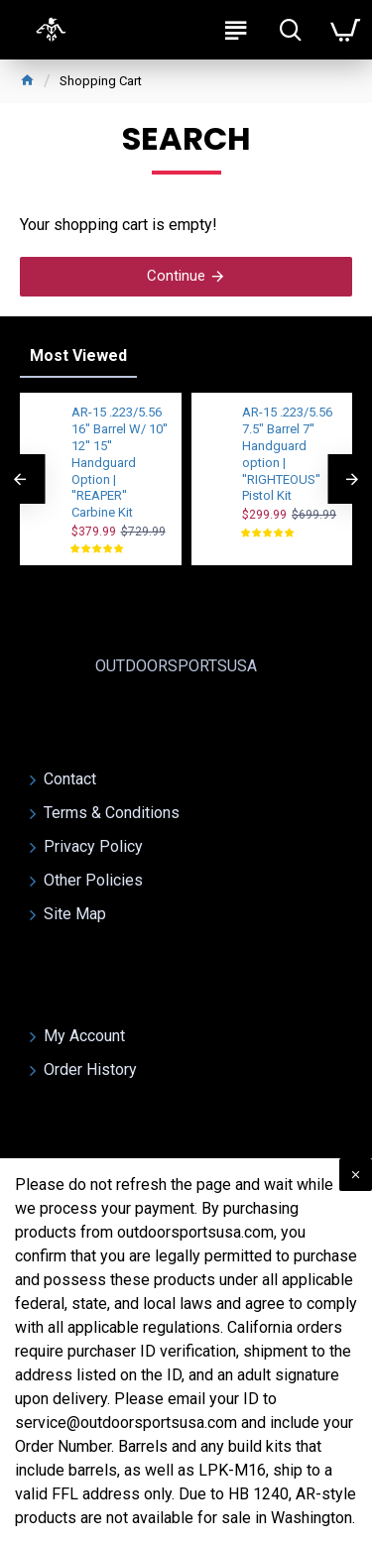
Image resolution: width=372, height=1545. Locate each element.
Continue (176, 276)
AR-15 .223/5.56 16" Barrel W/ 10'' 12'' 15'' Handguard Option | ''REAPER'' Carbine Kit (119, 462)
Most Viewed (78, 355)
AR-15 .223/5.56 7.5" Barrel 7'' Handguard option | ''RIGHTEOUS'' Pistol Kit (287, 454)
